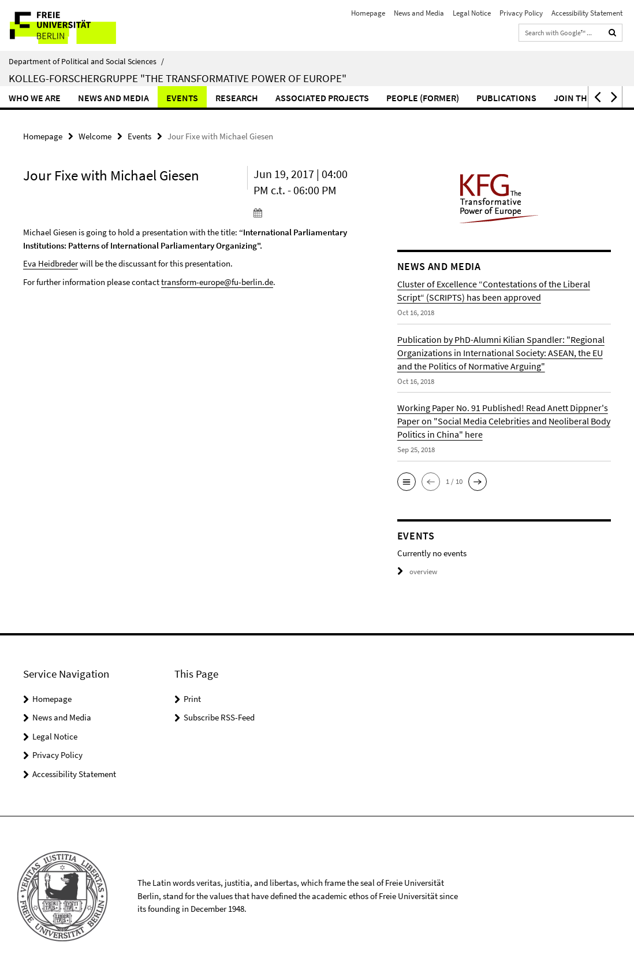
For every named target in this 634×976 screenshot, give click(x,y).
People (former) (422, 97)
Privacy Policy (521, 13)
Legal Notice (472, 13)
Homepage (368, 13)
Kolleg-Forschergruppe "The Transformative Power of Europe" (177, 78)
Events (182, 97)
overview (417, 571)
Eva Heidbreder (50, 263)
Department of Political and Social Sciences (86, 61)
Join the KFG (582, 97)
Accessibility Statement (586, 13)
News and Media (419, 13)
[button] (596, 97)
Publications (506, 97)
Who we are (35, 97)
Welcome (95, 136)
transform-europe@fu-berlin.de (217, 281)
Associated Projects (322, 97)
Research (236, 97)
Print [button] (192, 698)
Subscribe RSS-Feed (219, 717)
